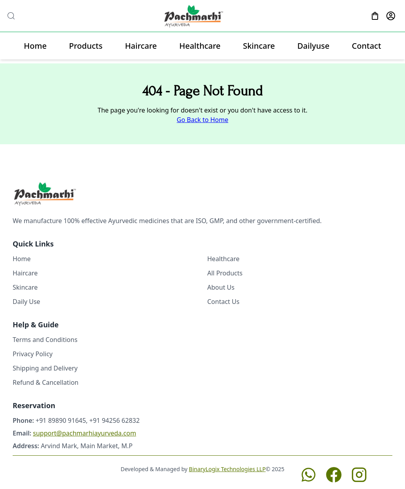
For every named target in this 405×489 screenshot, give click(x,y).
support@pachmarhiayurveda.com (84, 433)
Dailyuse (313, 45)
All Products (224, 273)
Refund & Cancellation (46, 382)
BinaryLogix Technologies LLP (227, 469)
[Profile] (391, 16)
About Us (221, 287)
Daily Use (26, 301)
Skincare (259, 45)
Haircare (141, 45)
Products (86, 45)
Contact (366, 45)
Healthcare (199, 45)
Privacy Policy (33, 354)
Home (35, 45)
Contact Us (223, 301)
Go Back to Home (202, 119)
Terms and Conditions (45, 339)
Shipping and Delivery (45, 368)
